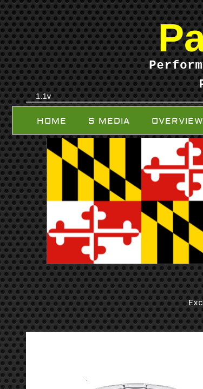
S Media (109, 121)
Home (52, 121)
